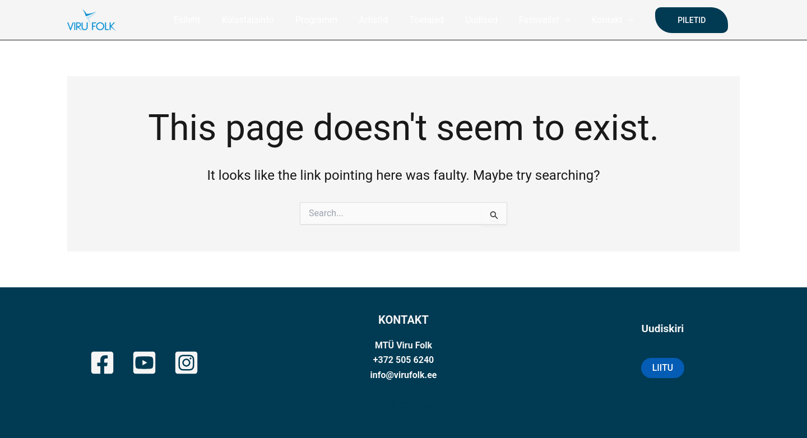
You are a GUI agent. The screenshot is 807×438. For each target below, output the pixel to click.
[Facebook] (102, 363)
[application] (556, 20)
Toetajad (424, 20)
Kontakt (601, 20)
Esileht (198, 20)
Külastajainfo (256, 20)
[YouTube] (144, 363)
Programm (321, 20)
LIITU (663, 367)
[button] (678, 20)
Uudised (476, 20)
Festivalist (536, 20)
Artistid (374, 20)
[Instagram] (186, 363)
